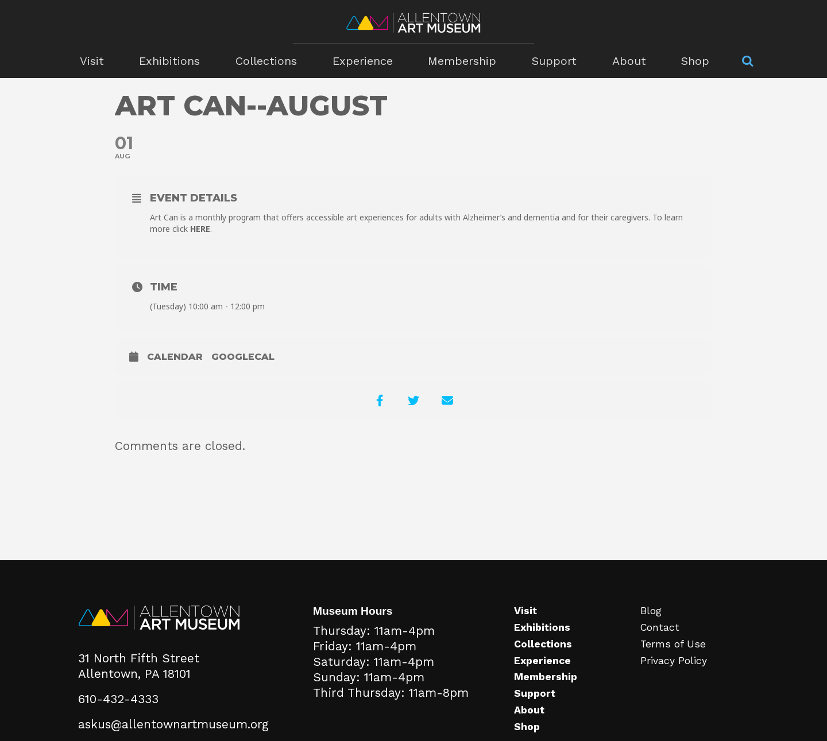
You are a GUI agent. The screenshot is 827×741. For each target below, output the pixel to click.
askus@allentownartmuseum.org (173, 725)
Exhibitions (174, 60)
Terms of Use (674, 645)
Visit (98, 60)
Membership (461, 60)
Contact (661, 628)
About (623, 60)
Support (551, 60)
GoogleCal (243, 356)
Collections (269, 60)
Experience (363, 60)
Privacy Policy (674, 661)
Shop (688, 60)
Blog (651, 612)
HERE (200, 228)
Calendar (175, 356)
